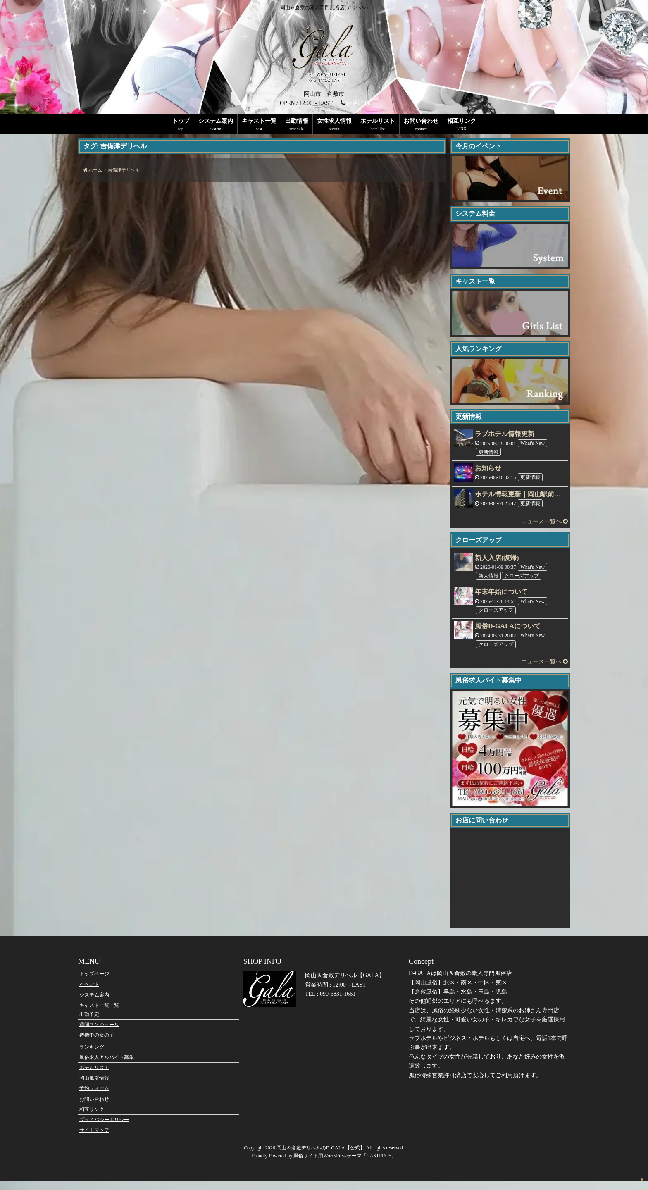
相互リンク (461, 121)
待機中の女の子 (96, 1044)
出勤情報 (296, 121)
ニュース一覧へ (544, 521)
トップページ (94, 983)
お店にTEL (360, 103)
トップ (181, 121)
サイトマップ (94, 1139)
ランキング (91, 1056)
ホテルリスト (377, 121)
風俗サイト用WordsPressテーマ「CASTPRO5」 (344, 1165)
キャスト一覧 (259, 121)
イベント (89, 993)
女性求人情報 (334, 121)
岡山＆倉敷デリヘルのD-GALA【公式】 (320, 1157)
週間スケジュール (99, 1034)
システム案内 (215, 121)
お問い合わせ (421, 121)
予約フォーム (94, 1097)
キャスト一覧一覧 (99, 1014)
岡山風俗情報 (94, 1087)
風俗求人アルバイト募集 (106, 1066)
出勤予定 (89, 1023)
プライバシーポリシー (104, 1129)
